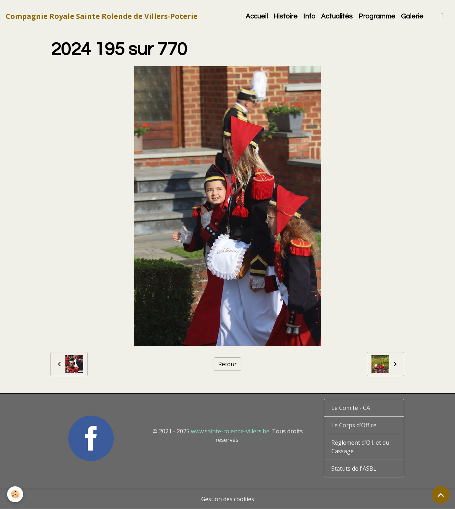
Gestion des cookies (227, 499)
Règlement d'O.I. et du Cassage (360, 447)
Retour (227, 364)
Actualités (337, 16)
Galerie (412, 16)
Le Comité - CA (350, 408)
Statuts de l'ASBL (353, 468)
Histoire (285, 16)
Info (309, 16)
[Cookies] (15, 494)
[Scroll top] (441, 495)
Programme (376, 16)
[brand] (102, 16)
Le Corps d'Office (353, 425)
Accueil (257, 16)
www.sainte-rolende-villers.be (230, 431)
